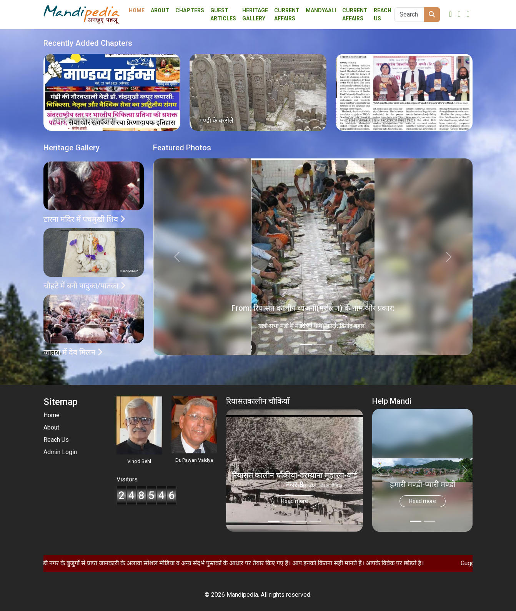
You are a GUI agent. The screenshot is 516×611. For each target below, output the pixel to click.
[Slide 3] (315, 521)
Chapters (189, 10)
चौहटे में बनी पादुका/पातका (84, 285)
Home (137, 10)
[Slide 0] (306, 344)
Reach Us (382, 14)
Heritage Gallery (255, 14)
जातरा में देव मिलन (72, 352)
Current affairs (287, 14)
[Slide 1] (320, 344)
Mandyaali (321, 10)
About (160, 10)
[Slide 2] (301, 521)
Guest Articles (223, 14)
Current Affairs (355, 14)
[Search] (409, 14)
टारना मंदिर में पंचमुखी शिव (84, 219)
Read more (313, 324)
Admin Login (60, 452)
